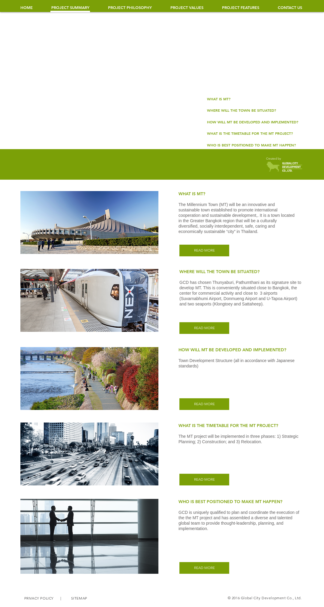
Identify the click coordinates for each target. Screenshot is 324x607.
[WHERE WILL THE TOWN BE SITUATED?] (253, 110)
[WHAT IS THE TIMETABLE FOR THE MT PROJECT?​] (253, 133)
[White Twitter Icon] (167, 600)
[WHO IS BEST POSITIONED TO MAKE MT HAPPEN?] (253, 144)
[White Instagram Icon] (181, 600)
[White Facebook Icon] (153, 600)
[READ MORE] (204, 250)
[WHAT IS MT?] (253, 98)
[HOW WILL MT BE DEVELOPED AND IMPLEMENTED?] (253, 121)
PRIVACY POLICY (39, 598)
